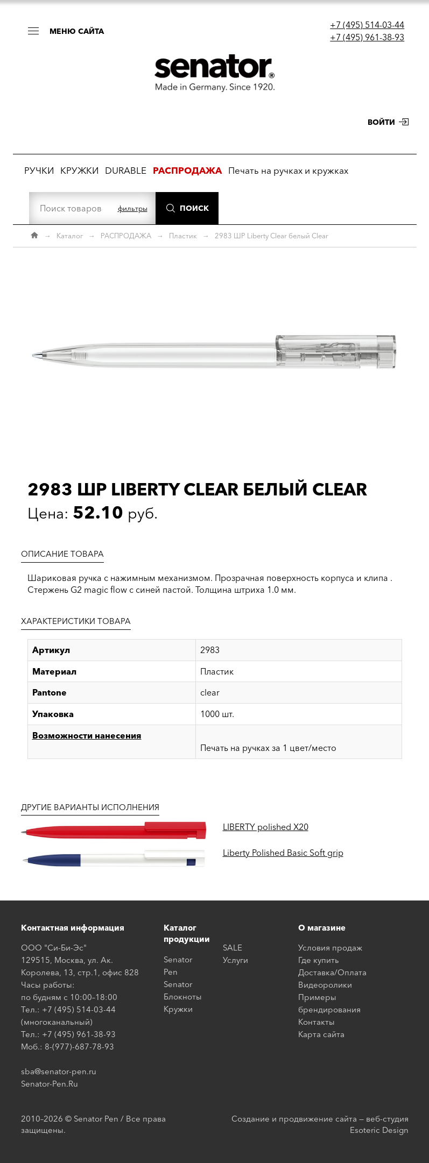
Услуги (235, 960)
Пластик (183, 235)
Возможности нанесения (87, 735)
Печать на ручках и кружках (288, 170)
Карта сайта (321, 1034)
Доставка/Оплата (332, 972)
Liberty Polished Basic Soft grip (283, 852)
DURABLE (125, 170)
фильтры (132, 208)
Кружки (178, 1009)
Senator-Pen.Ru (49, 1084)
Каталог (70, 235)
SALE (232, 947)
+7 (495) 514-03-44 (367, 24)
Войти (381, 122)
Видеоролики (325, 985)
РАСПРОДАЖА (126, 235)
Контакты (316, 1022)
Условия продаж (330, 947)
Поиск (194, 208)
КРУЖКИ (79, 170)
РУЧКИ (39, 170)
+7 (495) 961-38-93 (367, 37)
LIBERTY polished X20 (265, 826)
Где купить (318, 960)
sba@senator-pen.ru (58, 1071)
